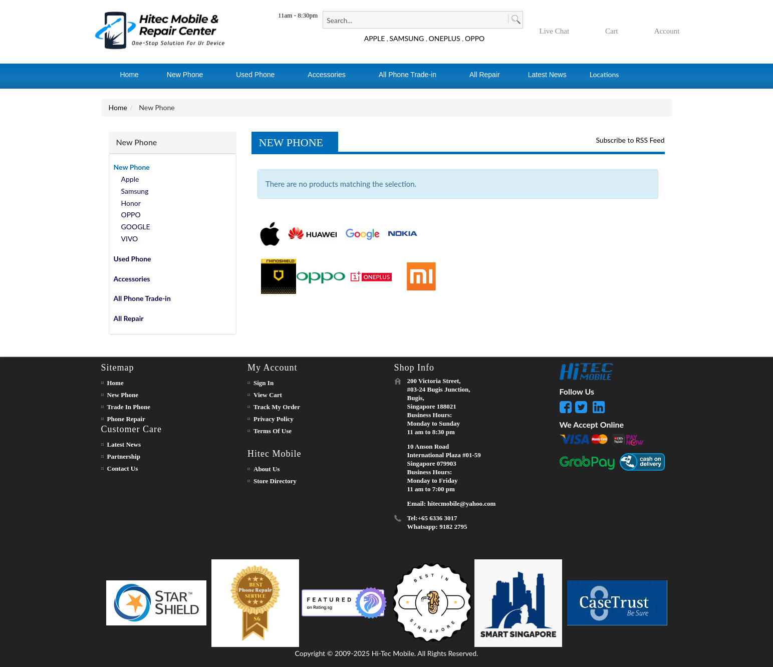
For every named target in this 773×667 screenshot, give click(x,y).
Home (118, 107)
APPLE (374, 38)
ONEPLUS (444, 38)
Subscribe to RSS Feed (630, 140)
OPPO (474, 38)
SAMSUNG (407, 38)
